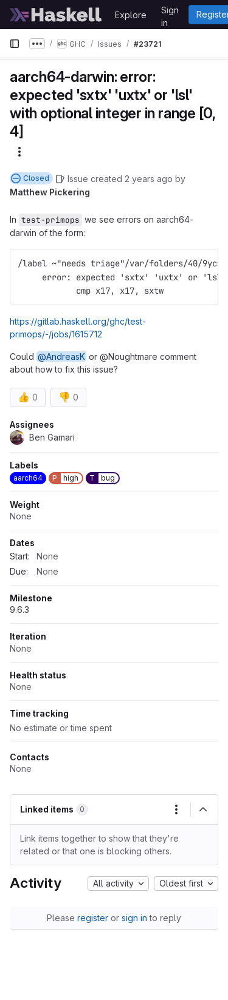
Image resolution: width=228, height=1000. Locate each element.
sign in (134, 918)
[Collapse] (203, 809)
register (92, 918)
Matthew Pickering (50, 192)
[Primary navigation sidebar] (14, 43)
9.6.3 (19, 609)
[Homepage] (56, 14)
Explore (131, 15)
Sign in (170, 12)
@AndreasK (61, 356)
